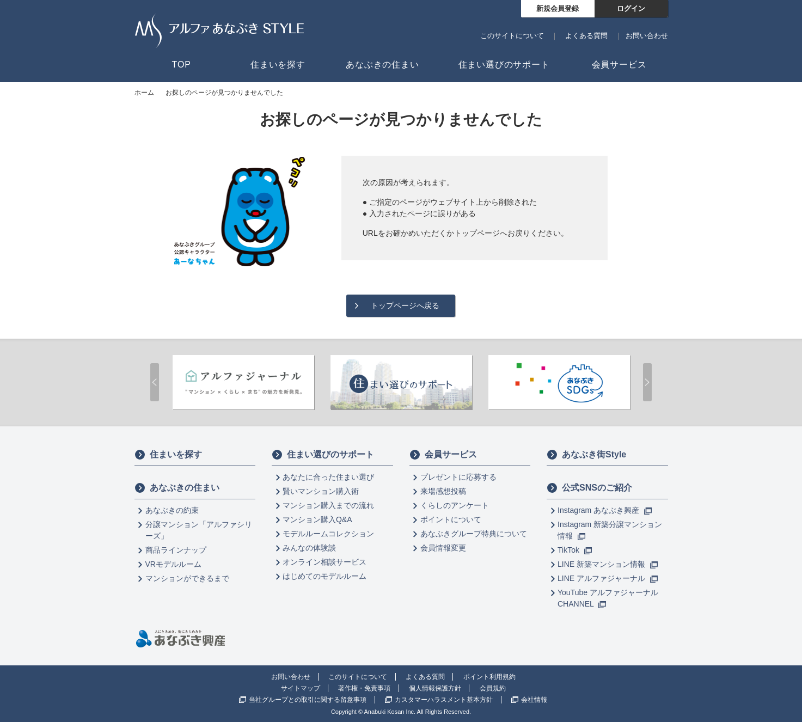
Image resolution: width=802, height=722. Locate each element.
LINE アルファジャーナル (608, 578)
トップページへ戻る (405, 305)
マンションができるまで (187, 578)
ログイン (631, 8)
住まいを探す (168, 454)
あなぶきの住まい (176, 487)
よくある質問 (586, 36)
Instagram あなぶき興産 (605, 510)
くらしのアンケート (454, 505)
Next (647, 382)
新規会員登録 (557, 8)
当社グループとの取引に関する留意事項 (307, 699)
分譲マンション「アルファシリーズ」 (198, 530)
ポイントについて (450, 519)
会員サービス (443, 454)
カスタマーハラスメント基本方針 (444, 699)
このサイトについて (512, 36)
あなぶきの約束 (172, 510)
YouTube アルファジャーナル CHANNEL (608, 598)
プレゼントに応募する (458, 477)
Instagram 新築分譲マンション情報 (610, 530)
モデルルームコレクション (328, 533)
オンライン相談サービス (324, 562)
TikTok (575, 550)
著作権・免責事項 (364, 688)
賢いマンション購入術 (321, 491)
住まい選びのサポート (323, 454)
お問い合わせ (647, 36)
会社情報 (534, 699)
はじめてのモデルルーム (324, 576)
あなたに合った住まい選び (328, 477)
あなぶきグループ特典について (473, 533)
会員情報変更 (443, 547)
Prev (154, 382)
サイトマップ (300, 688)
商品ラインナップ (175, 550)
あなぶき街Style (586, 454)
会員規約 (493, 688)
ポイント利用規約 (489, 677)
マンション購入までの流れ (328, 505)
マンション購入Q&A (317, 519)
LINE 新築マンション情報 (608, 564)
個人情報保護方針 (435, 688)
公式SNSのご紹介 (589, 487)
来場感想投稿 (443, 491)
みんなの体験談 (309, 547)
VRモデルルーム (173, 564)
